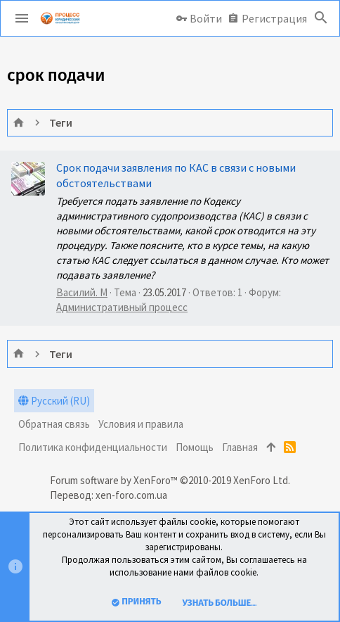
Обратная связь (54, 424)
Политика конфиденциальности (92, 447)
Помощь (195, 447)
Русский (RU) (54, 400)
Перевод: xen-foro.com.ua (108, 495)
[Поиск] (321, 18)
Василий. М (81, 292)
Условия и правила (140, 424)
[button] (22, 18)
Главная (240, 447)
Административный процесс (122, 307)
